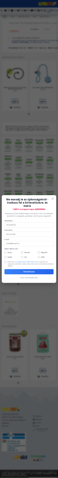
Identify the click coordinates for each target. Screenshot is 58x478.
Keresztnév (8, 230)
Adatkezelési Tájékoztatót (26, 262)
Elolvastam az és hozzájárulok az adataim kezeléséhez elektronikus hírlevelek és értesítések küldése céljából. (31, 264)
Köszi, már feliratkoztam (29, 278)
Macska (27, 252)
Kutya (10, 252)
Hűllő (42, 257)
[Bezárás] (52, 198)
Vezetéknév (8, 221)
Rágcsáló (44, 252)
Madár (10, 257)
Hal (25, 257)
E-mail (6, 239)
